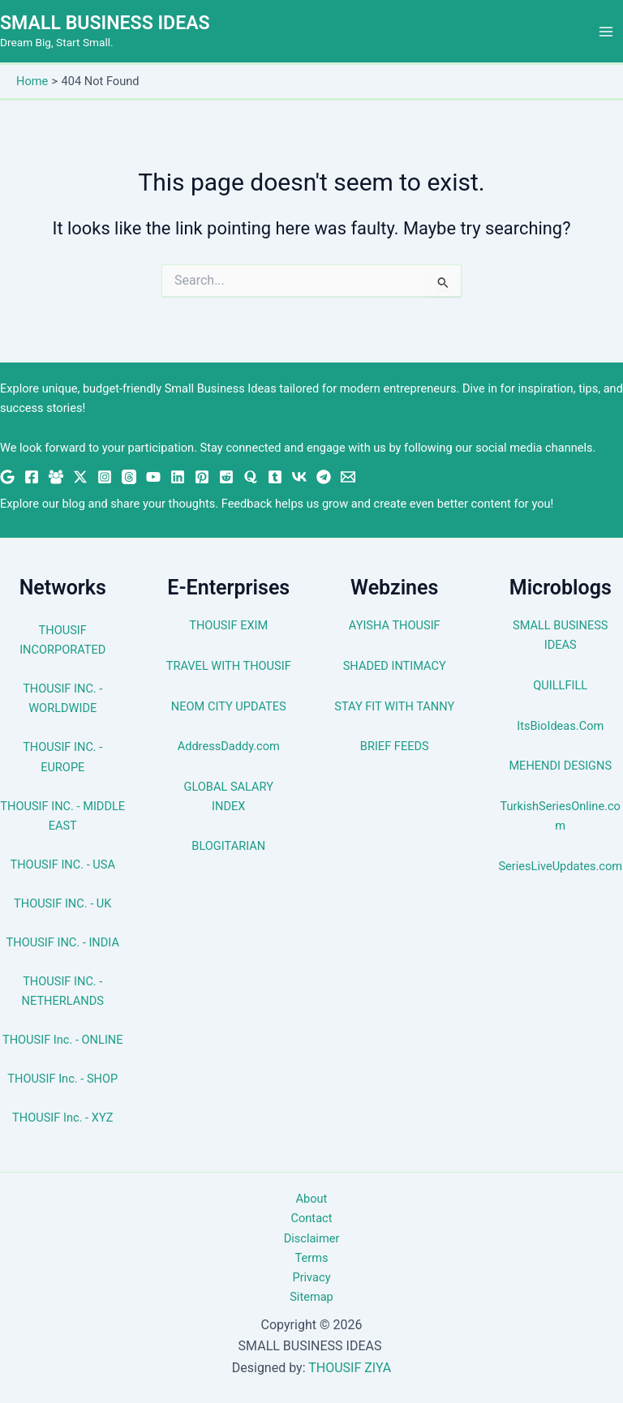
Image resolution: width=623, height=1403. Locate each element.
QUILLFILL (560, 685)
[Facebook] (31, 477)
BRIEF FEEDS (394, 746)
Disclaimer (312, 1238)
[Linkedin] (177, 477)
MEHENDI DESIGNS (560, 765)
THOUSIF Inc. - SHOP (62, 1078)
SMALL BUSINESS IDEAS (108, 23)
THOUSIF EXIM (228, 625)
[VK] (299, 477)
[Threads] (129, 477)
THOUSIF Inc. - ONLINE (62, 1039)
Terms (312, 1258)
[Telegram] (323, 477)
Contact (312, 1218)
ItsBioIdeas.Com (560, 726)
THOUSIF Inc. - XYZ (62, 1117)
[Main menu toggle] (606, 32)
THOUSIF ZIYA (349, 1367)
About (312, 1198)
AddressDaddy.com (229, 746)
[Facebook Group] (56, 477)
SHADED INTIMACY (394, 666)
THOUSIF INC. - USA (63, 864)
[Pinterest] (202, 477)
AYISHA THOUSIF (394, 625)
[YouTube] (153, 477)
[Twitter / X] (80, 477)
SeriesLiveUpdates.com (560, 866)
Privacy (311, 1277)
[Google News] (7, 477)
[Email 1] (348, 477)
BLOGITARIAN (228, 846)
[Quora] (250, 477)
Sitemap (311, 1296)
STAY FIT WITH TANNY (394, 706)
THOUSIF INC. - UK (62, 903)
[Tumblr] (275, 477)
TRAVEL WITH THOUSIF (228, 666)
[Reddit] (226, 477)
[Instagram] (104, 477)
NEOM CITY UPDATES (228, 706)
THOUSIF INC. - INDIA (62, 942)
